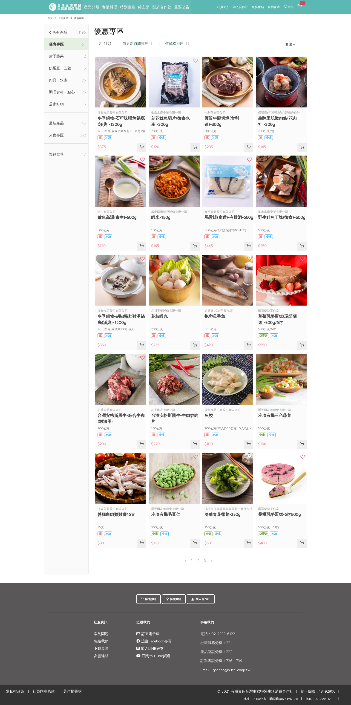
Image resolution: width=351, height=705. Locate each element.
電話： (205, 634)
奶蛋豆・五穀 (60, 68)
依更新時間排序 (138, 43)
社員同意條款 (44, 691)
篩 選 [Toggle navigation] (290, 44)
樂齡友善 (56, 154)
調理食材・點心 (62, 92)
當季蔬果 (56, 56)
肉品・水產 (58, 80)
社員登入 (223, 7)
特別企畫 (127, 7)
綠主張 (144, 7)
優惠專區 (79, 18)
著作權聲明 (72, 691)
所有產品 (63, 18)
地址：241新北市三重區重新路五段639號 (271, 699)
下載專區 (101, 648)
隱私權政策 (15, 691)
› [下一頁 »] (211, 560)
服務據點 (258, 7)
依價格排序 (177, 43)
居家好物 (56, 104)
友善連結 (101, 656)
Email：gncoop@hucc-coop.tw (225, 670)
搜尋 (289, 6)
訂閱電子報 (148, 634)
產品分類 (91, 7)
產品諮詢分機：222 (216, 652)
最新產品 (56, 123)
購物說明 (274, 7)
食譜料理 (109, 7)
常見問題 (101, 634)
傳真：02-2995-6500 (321, 699)
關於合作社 (161, 7)
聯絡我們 (101, 641)
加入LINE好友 (150, 648)
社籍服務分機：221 (216, 643)
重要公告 (181, 7)
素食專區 (56, 135)
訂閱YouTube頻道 (153, 656)
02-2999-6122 (217, 634)
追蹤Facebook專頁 (154, 641)
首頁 (50, 18)
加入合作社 (240, 7)
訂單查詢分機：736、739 (221, 661)
